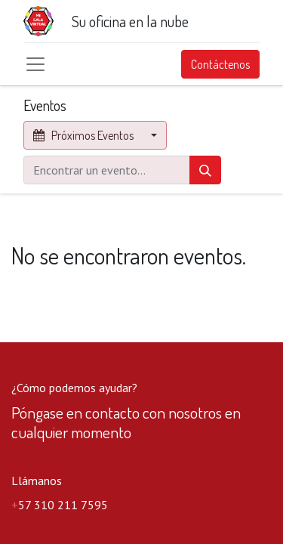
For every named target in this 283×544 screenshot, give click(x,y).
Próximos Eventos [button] (84, 135)
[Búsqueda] (205, 170)
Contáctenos (220, 64)
